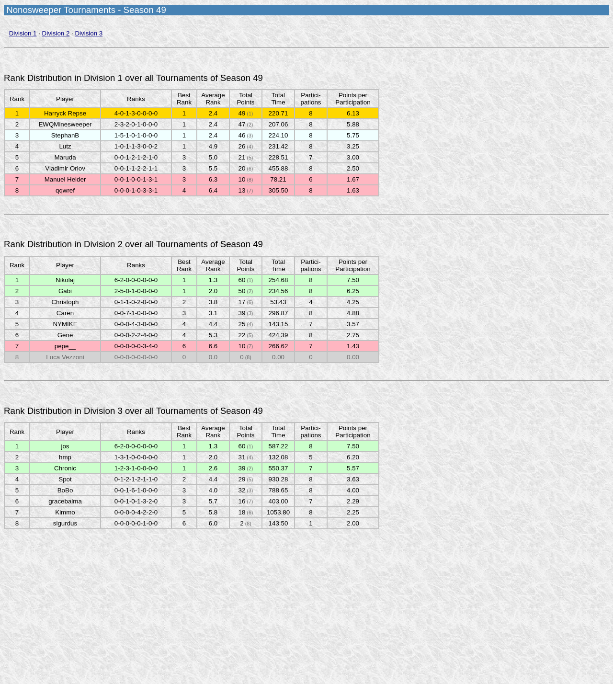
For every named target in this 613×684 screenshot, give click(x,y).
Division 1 (23, 33)
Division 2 (56, 33)
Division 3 (88, 33)
